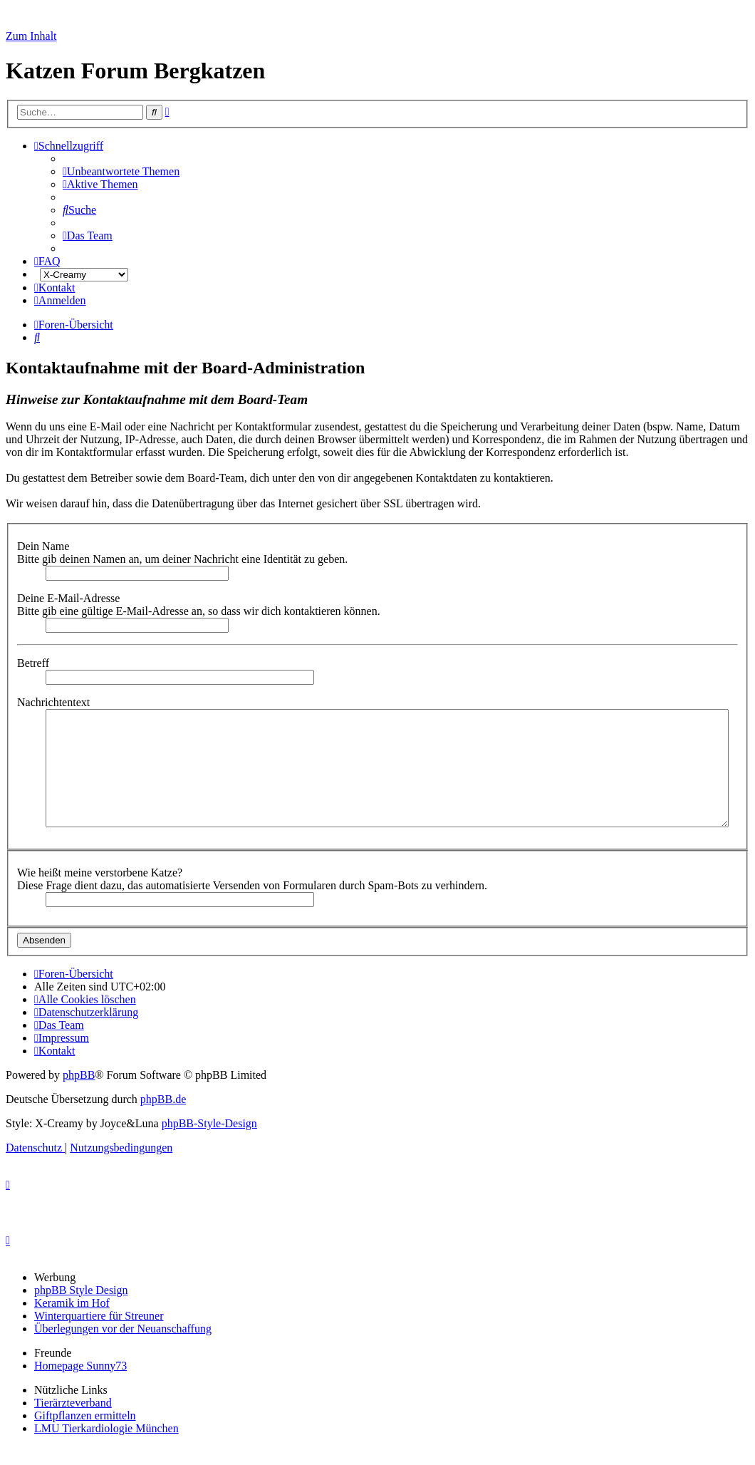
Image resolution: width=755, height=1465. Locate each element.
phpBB (79, 1075)
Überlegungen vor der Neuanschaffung (123, 1328)
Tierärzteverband (73, 1403)
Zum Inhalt (31, 36)
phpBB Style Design (81, 1290)
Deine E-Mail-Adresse (70, 598)
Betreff (34, 663)
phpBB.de (163, 1099)
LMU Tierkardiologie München (106, 1428)
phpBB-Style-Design (209, 1123)
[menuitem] (121, 171)
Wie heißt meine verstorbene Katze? (101, 872)
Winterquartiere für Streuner (99, 1316)
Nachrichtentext (55, 702)
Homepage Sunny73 (80, 1366)
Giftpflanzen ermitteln (85, 1415)
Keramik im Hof (72, 1303)
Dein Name (44, 546)
